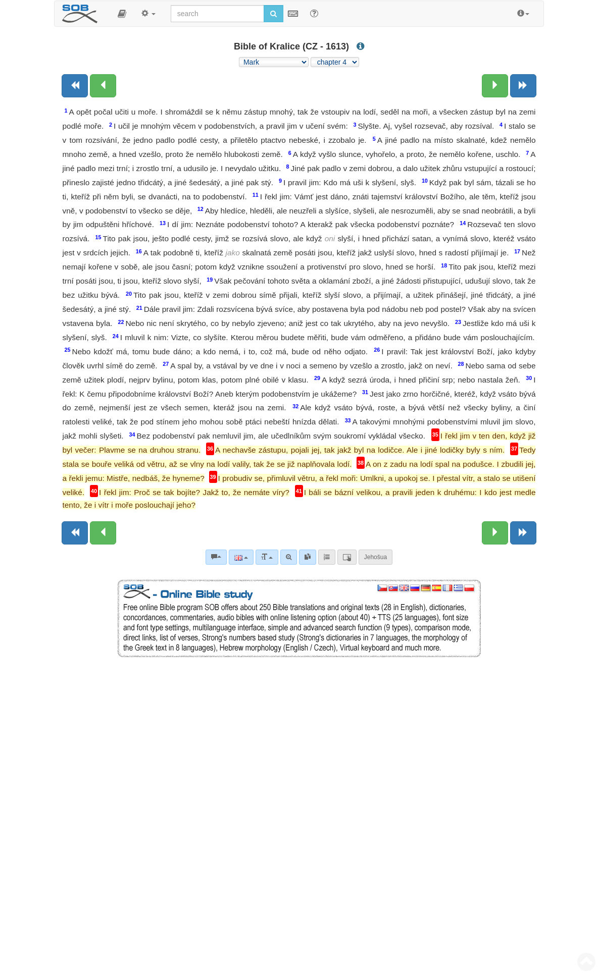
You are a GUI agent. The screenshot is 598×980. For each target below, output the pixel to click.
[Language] (241, 557)
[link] (307, 557)
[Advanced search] (288, 557)
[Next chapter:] (495, 85)
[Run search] (273, 13)
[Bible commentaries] (216, 557)
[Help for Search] (314, 13)
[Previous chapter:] (103, 85)
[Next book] (523, 85)
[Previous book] (75, 85)
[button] (122, 13)
